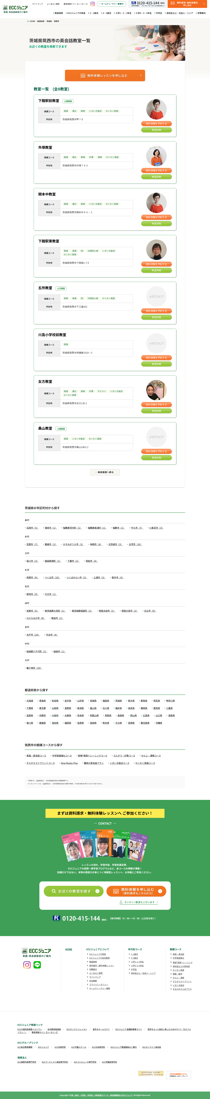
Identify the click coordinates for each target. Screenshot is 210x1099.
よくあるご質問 (53, 4)
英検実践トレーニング (182, 962)
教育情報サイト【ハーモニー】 (76, 4)
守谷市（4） (52, 634)
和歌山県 (94, 715)
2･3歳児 (134, 954)
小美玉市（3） (156, 527)
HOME (68, 949)
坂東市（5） (33, 610)
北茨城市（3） (115, 544)
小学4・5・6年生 (144, 13)
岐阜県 (131, 708)
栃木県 (131, 700)
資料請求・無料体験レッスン (101, 965)
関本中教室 (47, 194)
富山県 (93, 708)
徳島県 (171, 715)
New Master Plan (69, 763)
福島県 (106, 700)
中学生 (159, 13)
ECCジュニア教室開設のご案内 (124, 1047)
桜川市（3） (33, 560)
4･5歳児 (134, 958)
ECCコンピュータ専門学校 (85, 1062)
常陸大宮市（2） (129, 610)
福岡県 (68, 722)
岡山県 (133, 715)
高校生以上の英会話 (181, 966)
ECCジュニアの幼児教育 (99, 958)
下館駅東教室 (48, 240)
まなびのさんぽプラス (182, 989)
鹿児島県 (145, 722)
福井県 (118, 708)
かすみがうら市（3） (73, 544)
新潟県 (80, 708)
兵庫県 (68, 715)
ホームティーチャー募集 (99, 988)
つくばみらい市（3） (76, 577)
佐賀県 (80, 722)
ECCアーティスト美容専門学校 (55, 1062)
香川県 (30, 722)
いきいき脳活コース (119, 763)
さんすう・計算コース (124, 755)
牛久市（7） (137, 527)
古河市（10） (135, 544)
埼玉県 (156, 700)
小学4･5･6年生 (137, 965)
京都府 (42, 715)
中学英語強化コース (62, 755)
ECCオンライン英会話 (151, 1047)
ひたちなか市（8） (36, 618)
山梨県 (55, 708)
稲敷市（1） (119, 527)
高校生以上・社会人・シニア (180, 13)
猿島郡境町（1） (53, 560)
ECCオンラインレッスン (76, 1029)
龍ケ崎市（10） (34, 667)
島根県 (121, 715)
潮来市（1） (51, 527)
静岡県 (144, 708)
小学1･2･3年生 (137, 961)
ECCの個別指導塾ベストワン (30, 1029)
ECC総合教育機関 (25, 1047)
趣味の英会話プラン (94, 763)
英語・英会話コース (36, 755)
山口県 (159, 715)
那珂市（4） (33, 594)
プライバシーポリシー (98, 984)
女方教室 (45, 381)
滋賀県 (30, 715)
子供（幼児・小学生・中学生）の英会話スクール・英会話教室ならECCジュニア (101, 1095)
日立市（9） (150, 610)
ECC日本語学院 (98, 1047)
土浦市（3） (99, 577)
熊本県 (106, 722)
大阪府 (55, 715)
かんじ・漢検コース (151, 755)
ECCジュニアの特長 (76, 13)
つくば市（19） (52, 577)
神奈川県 (170, 700)
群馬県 (144, 700)
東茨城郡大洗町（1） (55, 610)
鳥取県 (108, 715)
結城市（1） (60, 651)
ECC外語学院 (60, 1047)
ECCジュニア (43, 1047)
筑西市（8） (33, 577)
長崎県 (93, 722)
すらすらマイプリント (182, 981)
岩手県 (68, 700)
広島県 (146, 715)
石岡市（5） (33, 527)
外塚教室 (45, 147)
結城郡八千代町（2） (37, 651)
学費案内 (201, 13)
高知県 (55, 722)
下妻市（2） (74, 560)
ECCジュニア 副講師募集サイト (129, 1029)
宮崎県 (131, 722)
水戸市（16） (33, 634)
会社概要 (93, 980)
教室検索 (59, 13)
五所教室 (45, 287)
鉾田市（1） (57, 618)
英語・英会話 (178, 954)
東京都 (42, 708)
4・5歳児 (107, 13)
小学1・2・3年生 (123, 13)
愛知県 (156, 708)
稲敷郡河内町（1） (72, 527)
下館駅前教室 (48, 100)
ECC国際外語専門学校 (27, 1062)
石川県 (106, 708)
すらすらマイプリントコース (41, 763)
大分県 (118, 722)
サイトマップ (37, 4)
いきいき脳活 (178, 985)
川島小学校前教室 (52, 334)
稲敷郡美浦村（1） (97, 527)
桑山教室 (45, 428)
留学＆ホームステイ (101, 1029)
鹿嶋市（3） (51, 544)
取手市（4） (118, 577)
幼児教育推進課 (54, 1029)
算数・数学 (177, 973)
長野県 (68, 708)
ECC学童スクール (78, 1047)
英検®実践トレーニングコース (92, 755)
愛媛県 (42, 722)
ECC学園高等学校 (109, 1062)
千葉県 (30, 708)
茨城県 (118, 700)
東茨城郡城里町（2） (82, 610)
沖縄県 (159, 722)
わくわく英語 (178, 970)
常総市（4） (92, 560)
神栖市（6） (96, 544)
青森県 (42, 700)
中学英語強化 (178, 958)
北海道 (30, 700)
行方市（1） (51, 594)
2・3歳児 (94, 13)
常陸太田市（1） (107, 610)
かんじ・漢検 (178, 977)
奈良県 (80, 715)
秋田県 (55, 700)
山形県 (80, 700)
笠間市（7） (33, 544)
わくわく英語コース (145, 763)
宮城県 (93, 700)
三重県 (169, 708)
